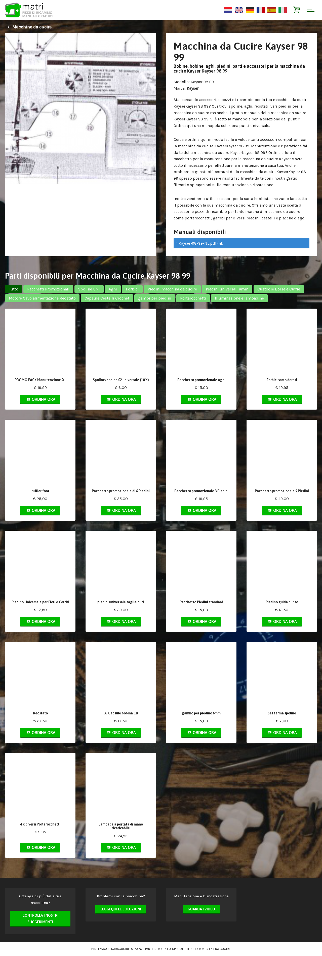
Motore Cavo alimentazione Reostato (42, 298)
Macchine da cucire (28, 27)
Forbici (132, 289)
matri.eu (164, 949)
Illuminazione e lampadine (239, 298)
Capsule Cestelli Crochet (107, 298)
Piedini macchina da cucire (172, 289)
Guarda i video (201, 909)
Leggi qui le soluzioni (120, 909)
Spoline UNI (89, 289)
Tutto (13, 289)
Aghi (113, 289)
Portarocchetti (193, 298)
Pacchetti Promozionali (48, 289)
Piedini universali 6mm (227, 289)
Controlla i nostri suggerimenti (40, 918)
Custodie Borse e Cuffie (278, 289)
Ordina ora (40, 399)
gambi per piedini (154, 298)
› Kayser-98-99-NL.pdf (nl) (199, 243)
